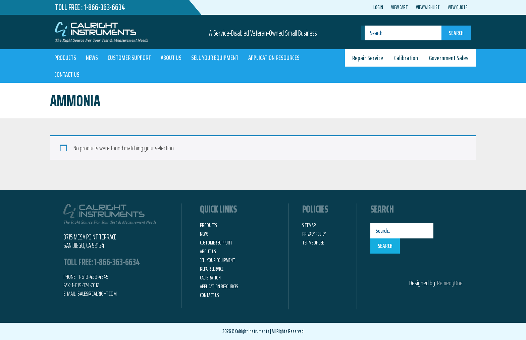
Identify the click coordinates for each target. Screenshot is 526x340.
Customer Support (129, 57)
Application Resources (274, 57)
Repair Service (367, 57)
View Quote (457, 7)
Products (65, 57)
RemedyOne (450, 282)
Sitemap (309, 225)
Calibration (406, 57)
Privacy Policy (314, 234)
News (92, 57)
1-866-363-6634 (104, 7)
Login (378, 7)
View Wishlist (428, 7)
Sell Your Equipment (215, 57)
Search (456, 33)
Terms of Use (313, 243)
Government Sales (448, 57)
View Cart (399, 7)
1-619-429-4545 (92, 276)
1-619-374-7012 (85, 285)
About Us (171, 57)
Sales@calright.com (97, 293)
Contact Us (67, 74)
